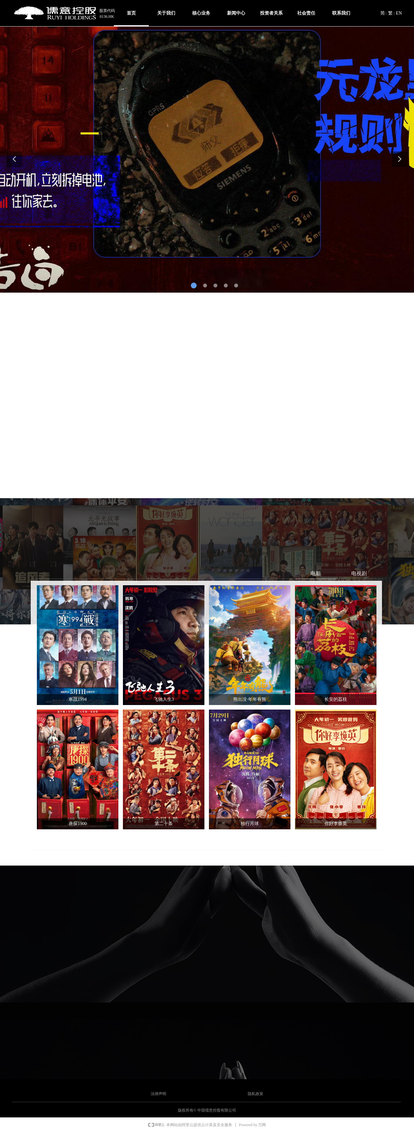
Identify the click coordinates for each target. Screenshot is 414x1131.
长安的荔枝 (335, 699)
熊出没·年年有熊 (249, 699)
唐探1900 (78, 823)
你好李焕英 (335, 823)
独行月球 (250, 823)
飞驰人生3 (164, 699)
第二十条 (164, 823)
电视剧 (359, 573)
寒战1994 (78, 699)
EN (399, 13)
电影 (315, 573)
